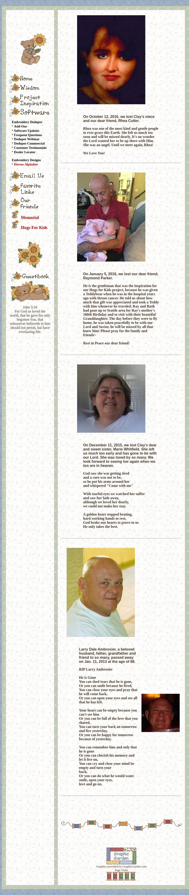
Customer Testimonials (30, 148)
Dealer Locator (25, 152)
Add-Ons (20, 126)
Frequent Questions (28, 135)
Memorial (30, 217)
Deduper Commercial (29, 143)
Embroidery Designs (26, 160)
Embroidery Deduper (27, 122)
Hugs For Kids (34, 227)
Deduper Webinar (27, 139)
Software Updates (26, 130)
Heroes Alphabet (26, 164)
